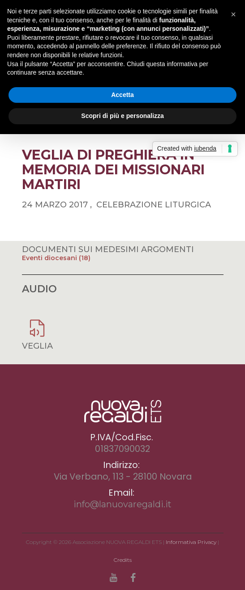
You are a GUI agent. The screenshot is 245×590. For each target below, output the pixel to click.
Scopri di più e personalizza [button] (122, 115)
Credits (123, 559)
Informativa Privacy (191, 542)
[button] (233, 14)
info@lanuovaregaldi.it (122, 504)
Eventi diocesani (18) (56, 258)
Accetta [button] (122, 94)
